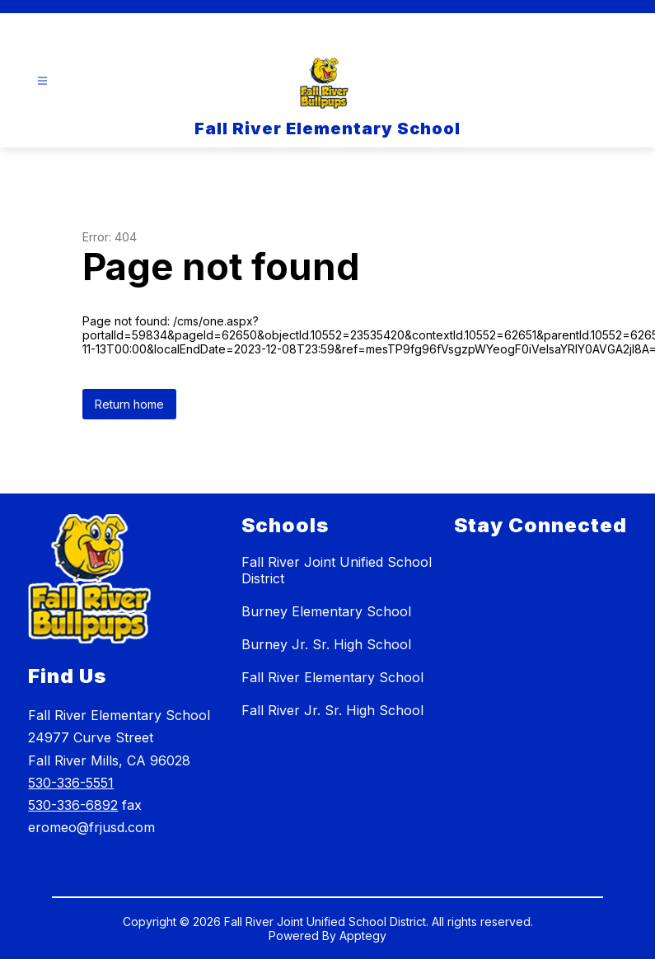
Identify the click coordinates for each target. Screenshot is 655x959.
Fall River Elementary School (332, 677)
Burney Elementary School (326, 611)
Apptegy (362, 936)
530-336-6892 (73, 805)
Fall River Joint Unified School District (336, 570)
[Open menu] (42, 81)
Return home (129, 404)
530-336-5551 (71, 782)
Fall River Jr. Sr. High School (332, 710)
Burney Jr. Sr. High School (326, 644)
